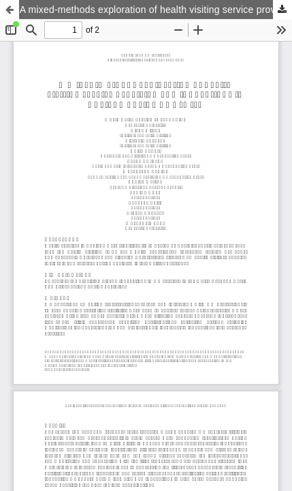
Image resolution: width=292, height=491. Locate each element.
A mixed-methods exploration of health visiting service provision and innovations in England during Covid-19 (156, 9)
